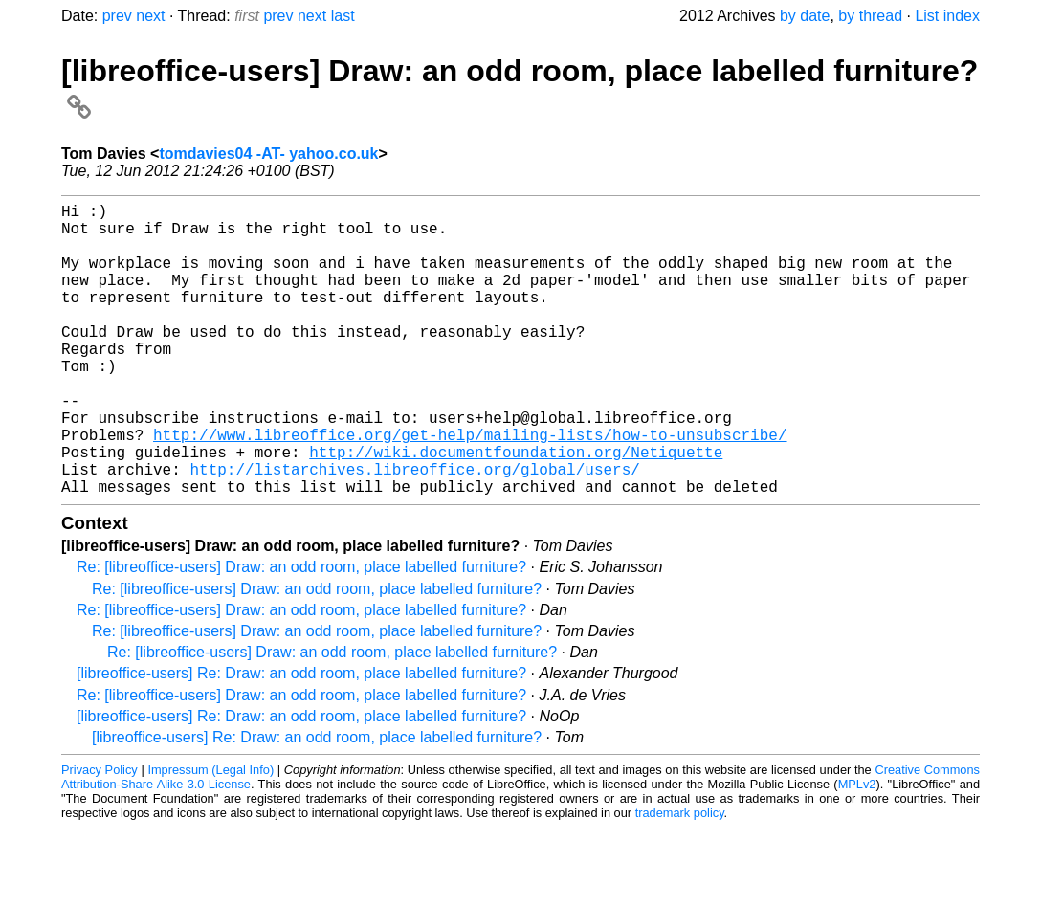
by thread (870, 16)
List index (947, 16)
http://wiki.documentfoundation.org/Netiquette (515, 509)
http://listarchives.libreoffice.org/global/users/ (414, 530)
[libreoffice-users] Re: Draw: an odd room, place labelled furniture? (301, 738)
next (150, 16)
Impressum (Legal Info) (210, 835)
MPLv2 (857, 849)
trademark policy (679, 878)
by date (805, 16)
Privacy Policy (99, 835)
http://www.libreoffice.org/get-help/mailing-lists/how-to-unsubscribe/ (469, 487)
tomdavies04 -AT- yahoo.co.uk (268, 153)
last (343, 16)
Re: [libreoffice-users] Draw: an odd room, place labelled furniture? (301, 632)
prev (117, 16)
